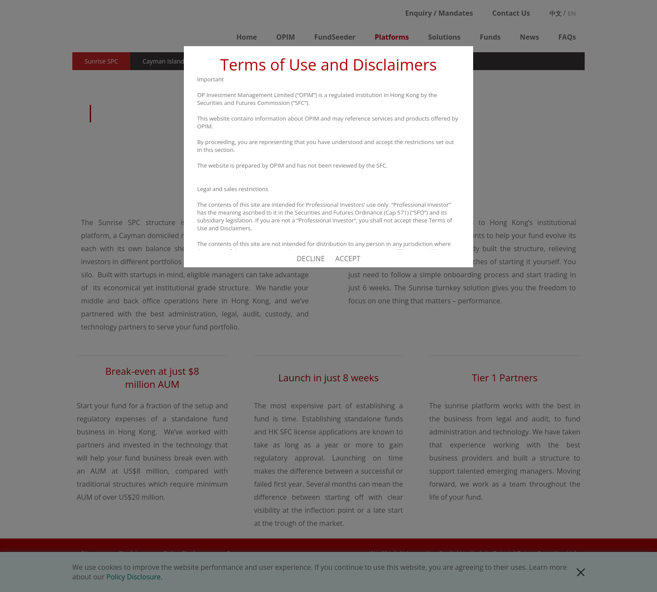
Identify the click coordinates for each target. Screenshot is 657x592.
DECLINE (311, 258)
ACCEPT (347, 258)
